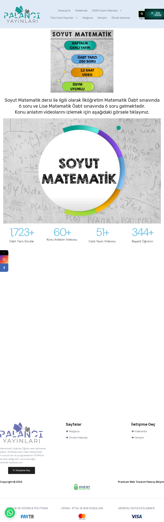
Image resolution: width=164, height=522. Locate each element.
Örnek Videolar (121, 17)
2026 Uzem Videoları (107, 10)
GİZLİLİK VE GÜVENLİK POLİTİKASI (27, 508)
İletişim (102, 17)
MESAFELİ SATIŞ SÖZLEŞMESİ (136, 508)
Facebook (8, 271)
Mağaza (87, 17)
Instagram (8, 263)
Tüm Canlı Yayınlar (64, 17)
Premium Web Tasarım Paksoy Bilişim (141, 482)
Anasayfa (64, 10)
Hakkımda (81, 10)
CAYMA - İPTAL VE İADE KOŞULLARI (82, 508)
